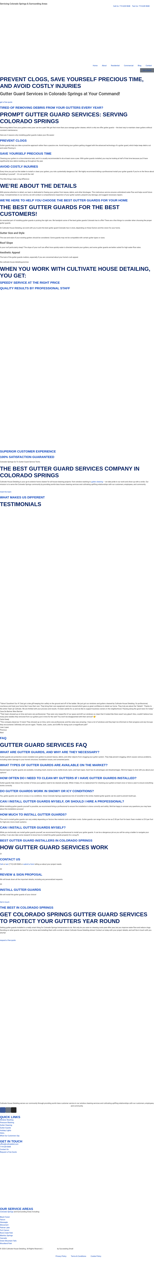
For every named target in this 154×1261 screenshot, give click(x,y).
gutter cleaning (97, 482)
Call (1, 864)
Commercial (128, 66)
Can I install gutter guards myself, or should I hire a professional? (62, 801)
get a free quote (6, 102)
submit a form (28, 864)
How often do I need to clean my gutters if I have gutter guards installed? (68, 778)
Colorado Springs (6, 1212)
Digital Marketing (50, 1249)
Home (95, 66)
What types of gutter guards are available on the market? (54, 765)
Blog (139, 66)
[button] (77, 752)
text (6, 864)
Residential (115, 66)
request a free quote (8, 940)
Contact (149, 66)
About (104, 66)
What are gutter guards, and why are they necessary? (49, 752)
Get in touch (4, 902)
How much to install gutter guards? (33, 814)
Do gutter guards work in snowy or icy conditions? (47, 791)
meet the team (5, 492)
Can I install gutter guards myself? (33, 827)
